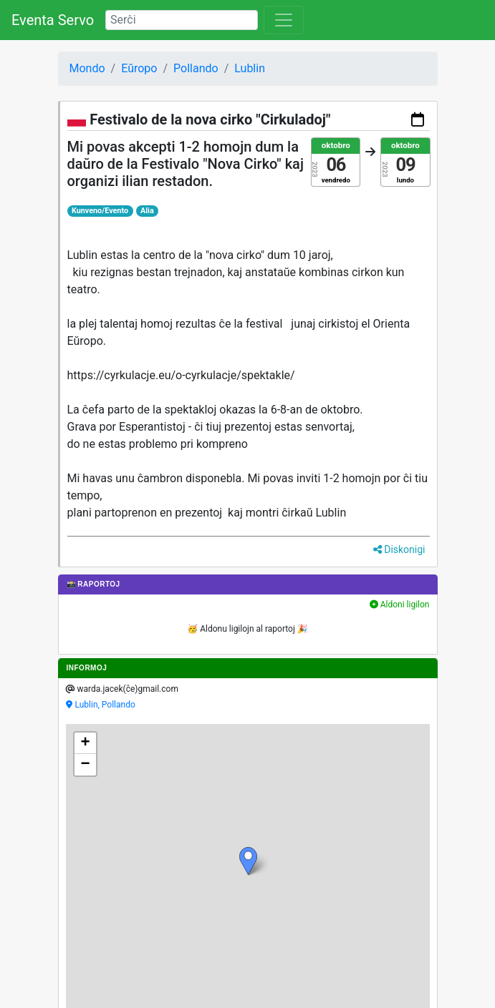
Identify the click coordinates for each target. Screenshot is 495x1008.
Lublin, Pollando (105, 705)
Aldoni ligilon (400, 605)
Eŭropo (139, 68)
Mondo (87, 68)
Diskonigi (399, 549)
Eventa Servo (52, 20)
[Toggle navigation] (284, 20)
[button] (248, 861)
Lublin (249, 68)
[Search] (181, 20)
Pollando (195, 68)
